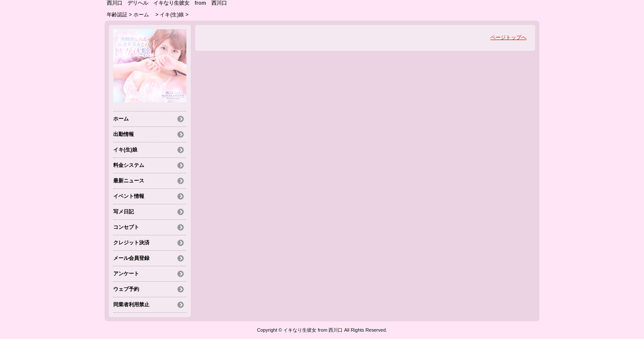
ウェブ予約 (126, 289)
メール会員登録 (131, 258)
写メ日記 (123, 212)
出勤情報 (123, 134)
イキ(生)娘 (172, 15)
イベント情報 (128, 196)
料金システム (128, 165)
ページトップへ (508, 37)
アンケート (126, 274)
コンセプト (126, 227)
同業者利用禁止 (131, 305)
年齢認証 (117, 15)
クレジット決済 (131, 243)
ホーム (143, 15)
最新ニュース (128, 181)
